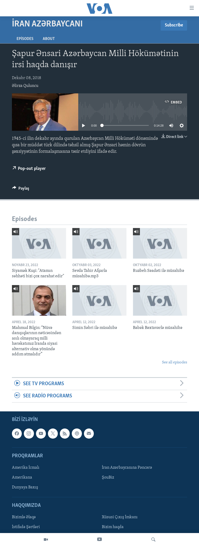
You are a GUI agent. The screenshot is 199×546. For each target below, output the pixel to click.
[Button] (20, 190)
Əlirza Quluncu (25, 86)
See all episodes (174, 362)
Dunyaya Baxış (25, 487)
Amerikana (22, 477)
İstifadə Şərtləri (26, 527)
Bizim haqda (113, 527)
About (49, 39)
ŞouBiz (108, 477)
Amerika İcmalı (25, 468)
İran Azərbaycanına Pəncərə (127, 468)
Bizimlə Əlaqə (24, 517)
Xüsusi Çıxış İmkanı (120, 517)
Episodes (25, 39)
